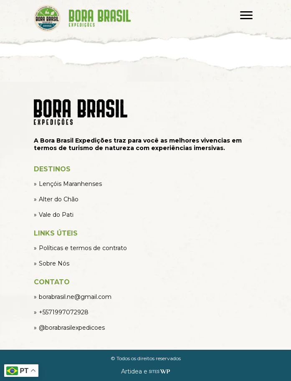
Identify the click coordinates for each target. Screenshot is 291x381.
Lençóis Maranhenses (70, 184)
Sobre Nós (54, 263)
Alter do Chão (58, 199)
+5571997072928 (64, 312)
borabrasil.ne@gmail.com (75, 297)
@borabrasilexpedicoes (72, 327)
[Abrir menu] (246, 15)
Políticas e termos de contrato (83, 248)
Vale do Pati (56, 214)
